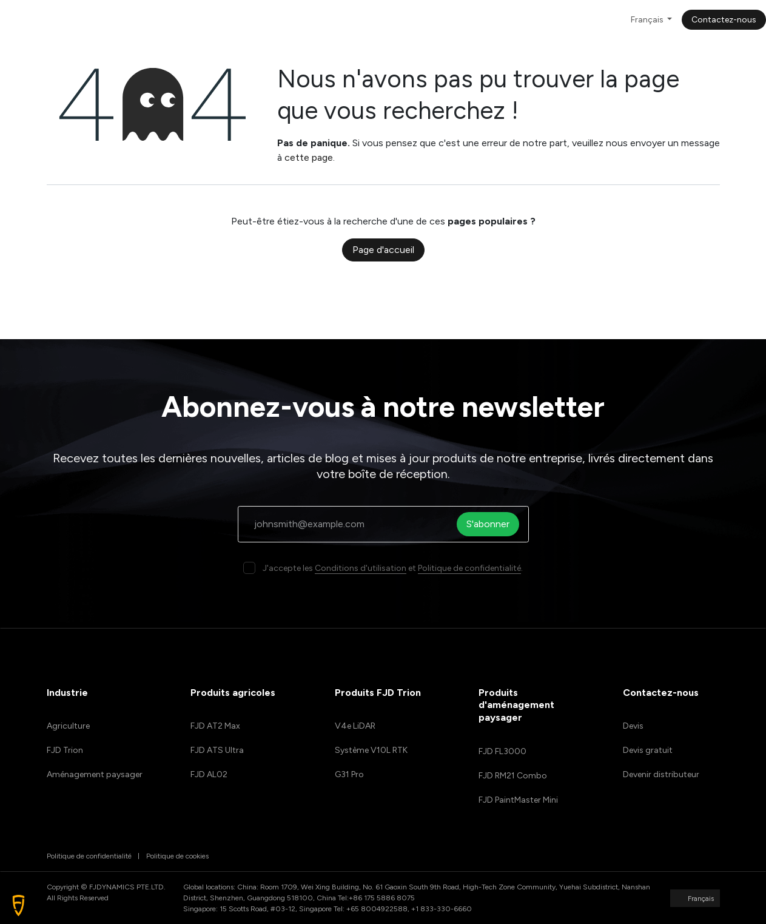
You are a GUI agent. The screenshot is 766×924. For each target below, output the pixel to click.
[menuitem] (193, 19)
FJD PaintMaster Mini (518, 800)
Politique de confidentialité (469, 568)
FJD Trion (65, 750)
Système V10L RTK (371, 750)
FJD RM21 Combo (513, 776)
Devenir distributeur (661, 774)
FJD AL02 (208, 774)
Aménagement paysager (95, 774)
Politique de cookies (177, 856)
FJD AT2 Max (215, 726)
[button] (18, 905)
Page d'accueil (383, 249)
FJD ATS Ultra (217, 750)
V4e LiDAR (355, 726)
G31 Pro (349, 774)
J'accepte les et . (393, 568)
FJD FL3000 (502, 751)
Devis (633, 726)
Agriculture (68, 726)
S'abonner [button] (492, 524)
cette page (308, 157)
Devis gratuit (648, 750)
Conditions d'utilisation (360, 568)
